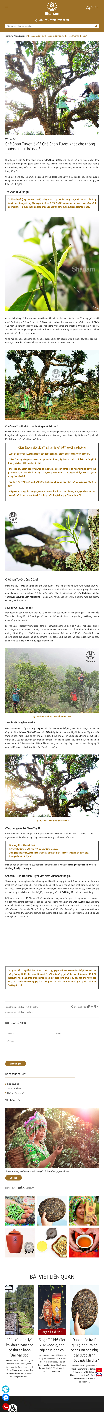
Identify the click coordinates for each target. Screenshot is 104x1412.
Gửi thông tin (16, 1063)
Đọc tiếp (13, 1177)
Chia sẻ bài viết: (78, 1006)
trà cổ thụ (34, 1007)
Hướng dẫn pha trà (15, 1093)
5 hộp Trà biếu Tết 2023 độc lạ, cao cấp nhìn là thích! (52, 1344)
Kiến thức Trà (13, 1083)
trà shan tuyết (11, 1012)
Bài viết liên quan (52, 1276)
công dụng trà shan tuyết (19, 1007)
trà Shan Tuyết (53, 159)
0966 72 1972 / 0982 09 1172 (57, 20)
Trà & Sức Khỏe (14, 1088)
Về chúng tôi (12, 1100)
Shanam (9, 881)
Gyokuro (81, 892)
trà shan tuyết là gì (25, 1012)
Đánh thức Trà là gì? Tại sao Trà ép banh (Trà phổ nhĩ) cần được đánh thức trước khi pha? (84, 1349)
